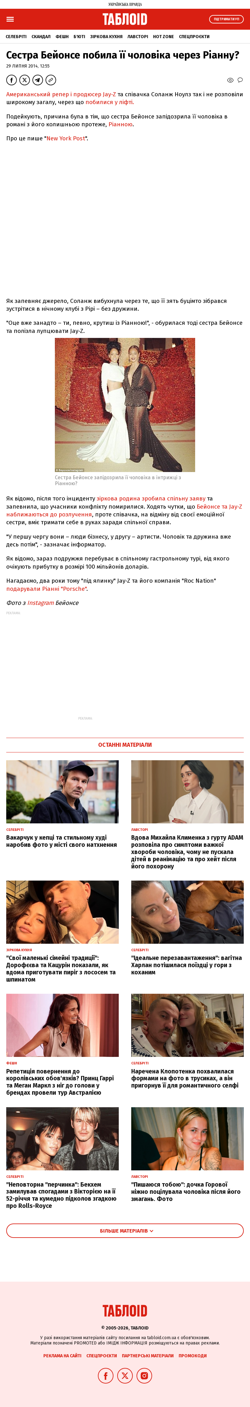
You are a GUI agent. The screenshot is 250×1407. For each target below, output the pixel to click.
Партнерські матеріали (148, 1356)
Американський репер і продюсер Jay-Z (61, 94)
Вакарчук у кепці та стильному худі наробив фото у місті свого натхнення (61, 841)
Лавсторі (137, 36)
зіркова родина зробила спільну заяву (151, 498)
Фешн (62, 36)
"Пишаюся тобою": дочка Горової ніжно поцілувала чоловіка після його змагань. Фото (186, 1192)
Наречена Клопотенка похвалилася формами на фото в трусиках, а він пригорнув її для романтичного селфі (184, 1078)
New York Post (65, 138)
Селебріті (16, 36)
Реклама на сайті (62, 1356)
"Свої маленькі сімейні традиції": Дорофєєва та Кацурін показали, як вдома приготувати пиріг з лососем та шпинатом (61, 968)
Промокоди (193, 1356)
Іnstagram (40, 602)
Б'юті (79, 36)
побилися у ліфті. (109, 102)
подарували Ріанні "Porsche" (46, 588)
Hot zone (163, 36)
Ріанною (120, 124)
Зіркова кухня (106, 36)
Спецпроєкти (194, 36)
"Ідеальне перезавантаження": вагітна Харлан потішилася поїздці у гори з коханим (186, 965)
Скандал (40, 36)
